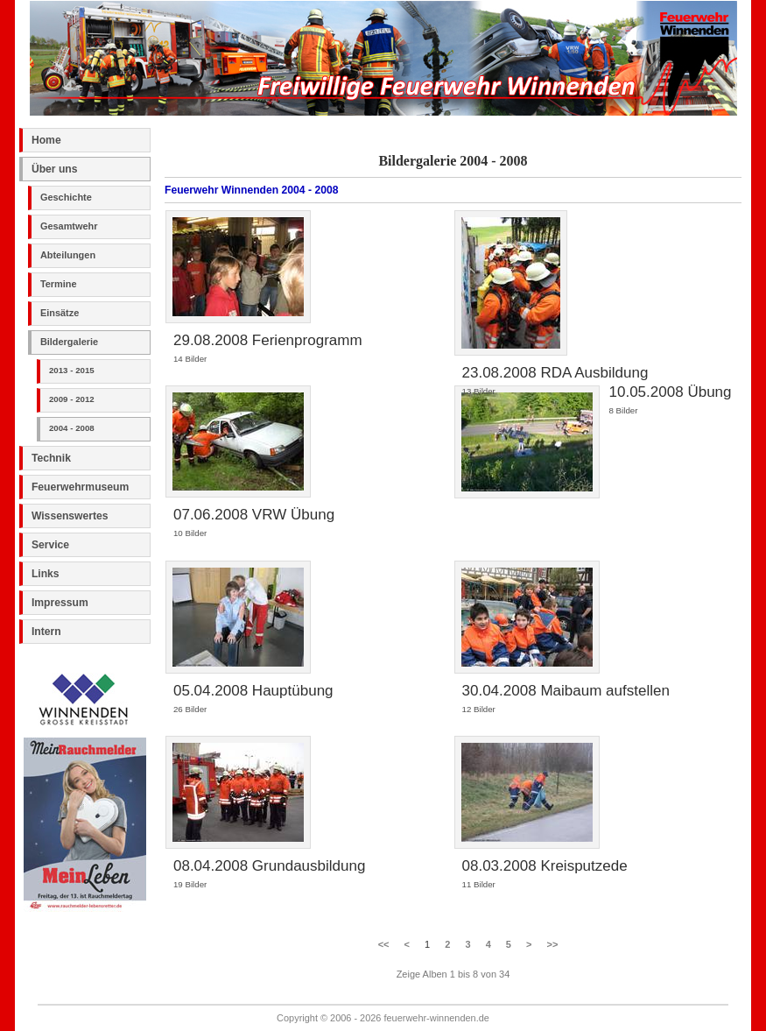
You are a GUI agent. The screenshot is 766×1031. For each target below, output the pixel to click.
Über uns (55, 169)
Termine (58, 284)
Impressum (60, 603)
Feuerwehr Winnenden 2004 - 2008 (252, 190)
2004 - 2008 (72, 428)
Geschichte (66, 197)
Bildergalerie (69, 341)
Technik (51, 458)
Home (46, 140)
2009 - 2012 (72, 399)
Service (50, 545)
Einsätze (59, 312)
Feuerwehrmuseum (80, 487)
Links (46, 574)
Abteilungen (67, 255)
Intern (46, 631)
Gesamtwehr (69, 226)
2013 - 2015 (72, 370)
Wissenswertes (70, 516)
